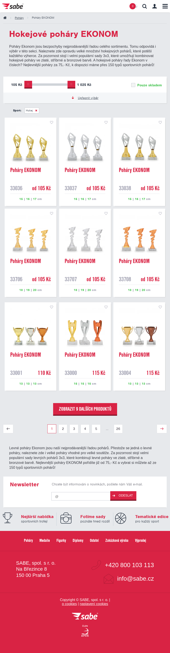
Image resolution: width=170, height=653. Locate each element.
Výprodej (140, 540)
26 (118, 429)
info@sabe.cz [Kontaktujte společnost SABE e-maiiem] (135, 579)
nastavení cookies (94, 604)
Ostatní (94, 540)
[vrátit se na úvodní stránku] (85, 616)
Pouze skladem (146, 85)
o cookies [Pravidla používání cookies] (69, 604)
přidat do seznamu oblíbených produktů (51, 122)
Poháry (28, 540)
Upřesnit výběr (85, 98)
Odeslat (122, 495)
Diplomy (78, 540)
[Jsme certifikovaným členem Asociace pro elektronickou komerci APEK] (85, 631)
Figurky (61, 540)
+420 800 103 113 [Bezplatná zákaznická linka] (129, 565)
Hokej (29, 110)
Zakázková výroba (116, 540)
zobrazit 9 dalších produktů (85, 409)
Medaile (44, 540)
